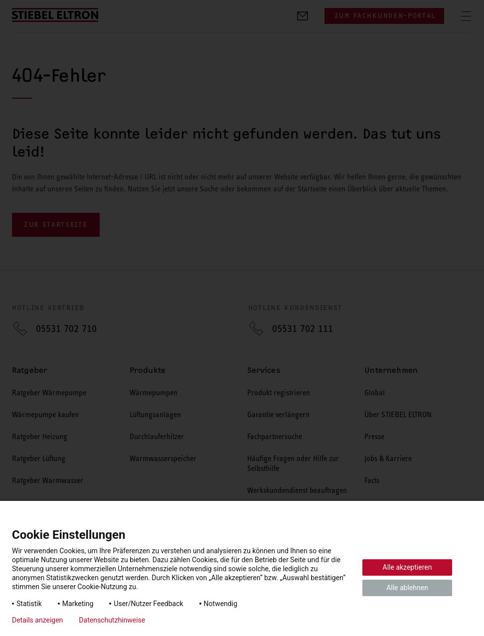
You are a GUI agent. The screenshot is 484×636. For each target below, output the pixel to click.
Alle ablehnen (407, 588)
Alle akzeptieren (407, 567)
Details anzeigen (37, 620)
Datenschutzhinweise (112, 620)
